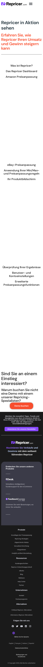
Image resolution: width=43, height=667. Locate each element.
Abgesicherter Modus (22, 542)
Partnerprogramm (21, 599)
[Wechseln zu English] (11, 643)
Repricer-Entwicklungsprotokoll (21, 567)
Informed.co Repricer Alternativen (21, 615)
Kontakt (21, 595)
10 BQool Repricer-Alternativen (21, 610)
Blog (21, 574)
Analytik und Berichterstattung (21, 553)
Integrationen (21, 549)
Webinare (21, 578)
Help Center (21, 581)
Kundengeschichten (21, 563)
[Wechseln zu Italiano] (25, 643)
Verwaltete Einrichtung (21, 546)
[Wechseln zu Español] (31, 643)
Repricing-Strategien (21, 539)
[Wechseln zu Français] (18, 643)
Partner (21, 585)
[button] (30, 4)
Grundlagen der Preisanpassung (21, 535)
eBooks (21, 571)
